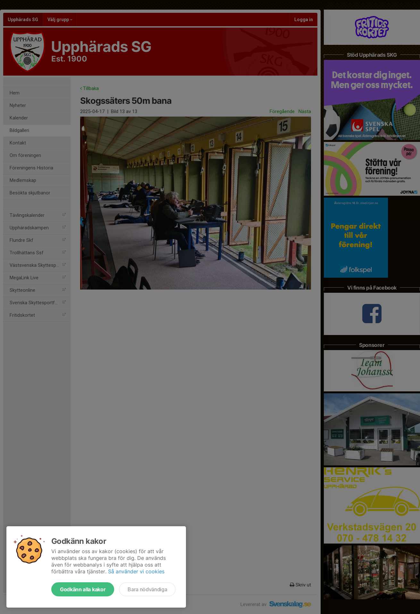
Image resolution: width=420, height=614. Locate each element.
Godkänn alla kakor (82, 589)
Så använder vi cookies (136, 571)
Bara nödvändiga (147, 589)
